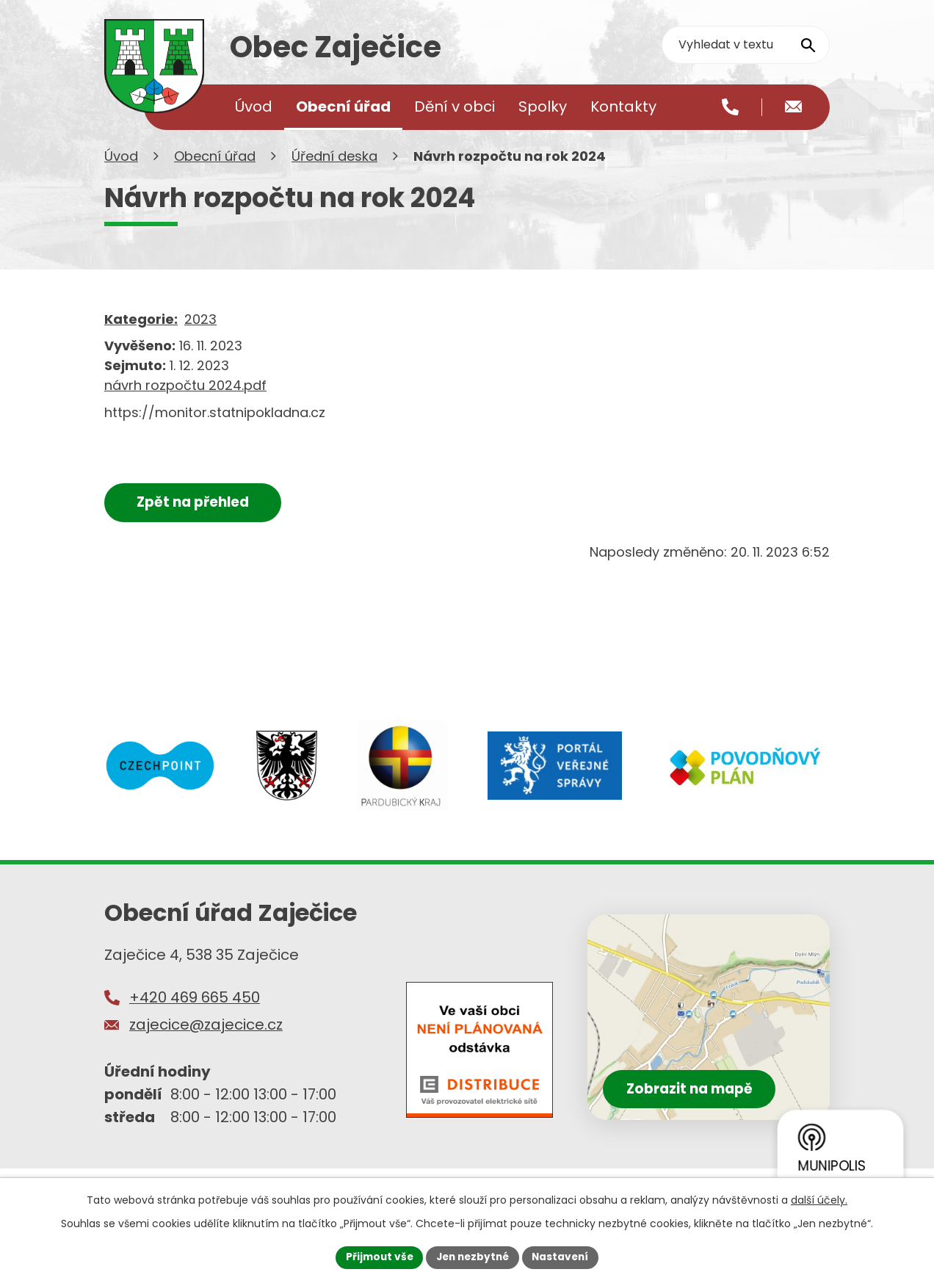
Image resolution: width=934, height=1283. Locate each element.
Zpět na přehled (197, 521)
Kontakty (623, 106)
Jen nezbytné (472, 1256)
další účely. (819, 1199)
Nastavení (564, 1256)
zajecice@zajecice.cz (206, 1043)
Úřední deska (334, 175)
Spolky (542, 106)
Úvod (121, 175)
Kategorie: (141, 338)
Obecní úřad (215, 175)
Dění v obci (454, 106)
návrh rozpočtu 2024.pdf (185, 404)
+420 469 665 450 (194, 1015)
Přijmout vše (375, 1256)
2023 (200, 338)
